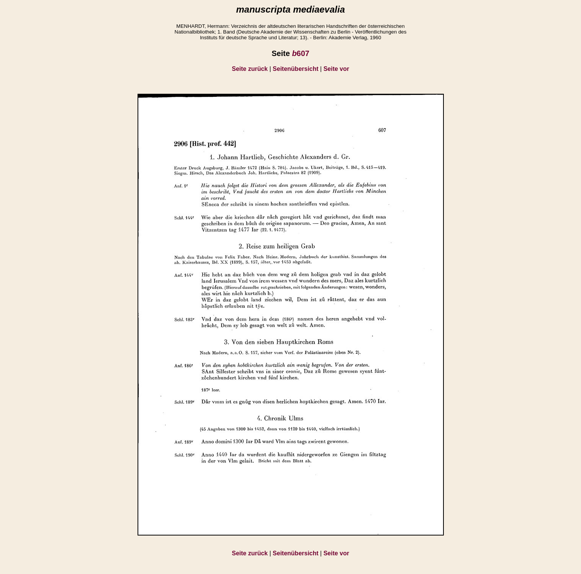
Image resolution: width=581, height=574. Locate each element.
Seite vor (336, 69)
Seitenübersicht (296, 69)
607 (300, 53)
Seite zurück (250, 69)
